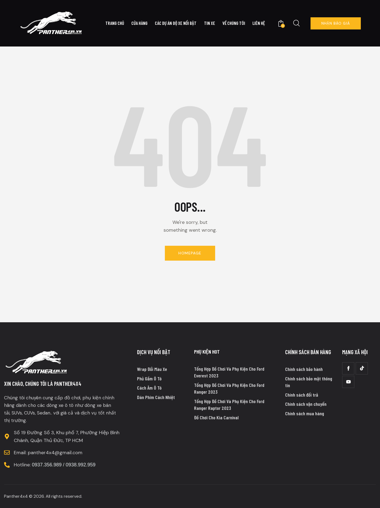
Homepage (189, 253)
